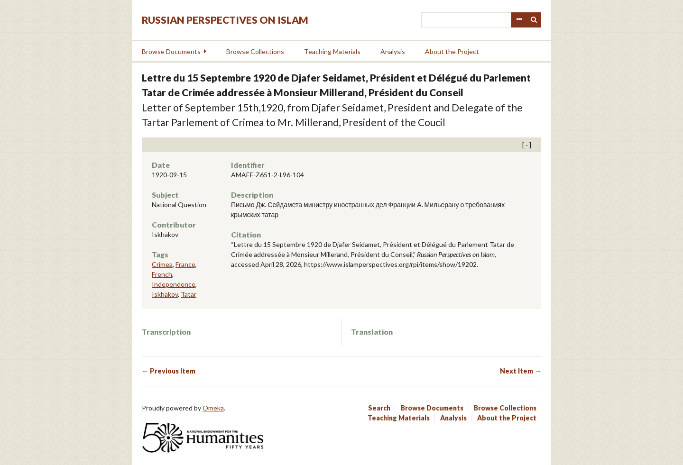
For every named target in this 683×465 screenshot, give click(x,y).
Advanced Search (518, 19)
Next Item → (520, 371)
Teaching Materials (332, 51)
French (162, 274)
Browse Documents (171, 51)
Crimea (162, 264)
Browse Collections (255, 51)
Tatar (188, 294)
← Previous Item (168, 371)
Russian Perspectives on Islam (225, 20)
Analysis (392, 51)
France (185, 264)
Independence (173, 284)
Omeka (213, 408)
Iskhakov (165, 294)
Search (534, 19)
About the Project (452, 51)
